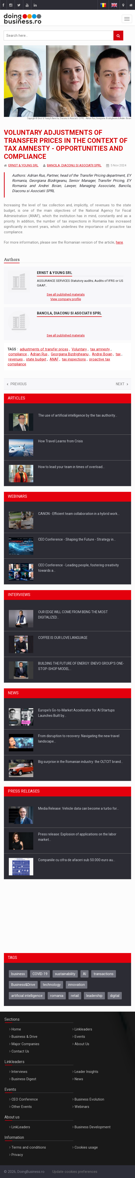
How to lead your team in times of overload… (71, 467)
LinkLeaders (20, 1127)
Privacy (17, 1155)
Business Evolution (89, 1099)
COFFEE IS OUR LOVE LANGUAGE (62, 638)
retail (75, 996)
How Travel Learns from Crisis (60, 441)
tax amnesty (100, 349)
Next (122, 384)
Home (16, 1029)
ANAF (54, 359)
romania (56, 996)
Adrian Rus (38, 354)
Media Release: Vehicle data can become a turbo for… (78, 808)
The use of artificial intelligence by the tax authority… (77, 415)
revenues (15, 359)
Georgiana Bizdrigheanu (70, 354)
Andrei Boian (102, 354)
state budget (36, 359)
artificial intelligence (27, 996)
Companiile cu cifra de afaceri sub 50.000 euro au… (76, 860)
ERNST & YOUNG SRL (23, 165)
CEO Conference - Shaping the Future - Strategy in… (77, 539)
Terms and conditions (28, 1147)
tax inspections (74, 359)
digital (114, 996)
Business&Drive (23, 985)
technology (52, 985)
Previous (17, 384)
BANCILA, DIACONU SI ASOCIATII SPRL (74, 165)
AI (84, 974)
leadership (94, 996)
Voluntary (79, 349)
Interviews (19, 1072)
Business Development (93, 1127)
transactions (103, 974)
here (119, 242)
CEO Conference (24, 1099)
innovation (76, 985)
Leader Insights (86, 1072)
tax (118, 354)
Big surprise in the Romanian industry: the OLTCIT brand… (80, 762)
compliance (17, 354)
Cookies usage (86, 1147)
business (18, 974)
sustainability (65, 974)
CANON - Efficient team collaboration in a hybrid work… (79, 514)
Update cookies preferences (74, 1172)
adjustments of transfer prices (44, 349)
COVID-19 (40, 974)
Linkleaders (83, 1029)
